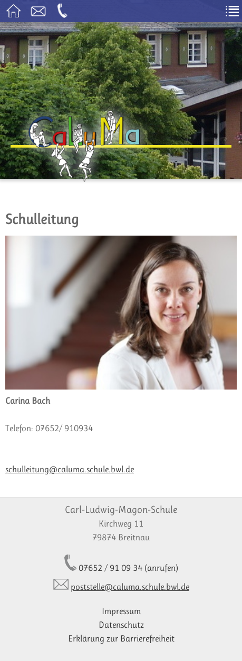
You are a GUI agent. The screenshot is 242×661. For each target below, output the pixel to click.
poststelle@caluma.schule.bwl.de (130, 586)
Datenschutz (121, 624)
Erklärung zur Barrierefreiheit (121, 638)
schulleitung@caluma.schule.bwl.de (69, 469)
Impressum (121, 611)
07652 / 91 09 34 (110, 567)
